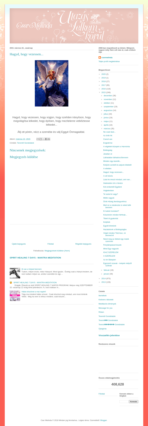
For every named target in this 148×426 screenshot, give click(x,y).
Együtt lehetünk (109, 226)
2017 (103, 85)
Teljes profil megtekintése (109, 61)
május (106, 121)
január (107, 274)
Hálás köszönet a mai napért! (34, 292)
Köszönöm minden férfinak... (115, 215)
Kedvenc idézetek (106, 300)
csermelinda (106, 57)
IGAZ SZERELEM (110, 252)
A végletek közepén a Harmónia (116, 146)
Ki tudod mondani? (111, 211)
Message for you (105, 308)
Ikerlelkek (103, 295)
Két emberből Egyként (112, 187)
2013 (103, 282)
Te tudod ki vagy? (110, 194)
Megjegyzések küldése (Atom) (57, 251)
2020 (103, 74)
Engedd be (107, 143)
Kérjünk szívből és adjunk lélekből (117, 165)
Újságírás (103, 329)
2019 (103, 78)
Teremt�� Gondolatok (108, 320)
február (107, 270)
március (107, 128)
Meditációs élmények (107, 304)
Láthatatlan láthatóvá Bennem (115, 157)
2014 (103, 278)
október (107, 103)
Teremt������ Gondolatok (112, 324)
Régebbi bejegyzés (83, 244)
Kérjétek (106, 222)
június (106, 117)
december (108, 95)
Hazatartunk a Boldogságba (114, 229)
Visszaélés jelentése (109, 335)
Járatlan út (107, 154)
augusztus (108, 110)
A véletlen (107, 168)
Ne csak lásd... (109, 132)
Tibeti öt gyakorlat (110, 218)
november (108, 99)
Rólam (101, 312)
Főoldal (50, 244)
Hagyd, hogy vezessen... (113, 172)
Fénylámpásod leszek (112, 245)
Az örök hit (107, 135)
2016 (103, 89)
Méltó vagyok (108, 198)
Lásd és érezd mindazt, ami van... (117, 179)
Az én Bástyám (109, 260)
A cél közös (108, 176)
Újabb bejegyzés (19, 244)
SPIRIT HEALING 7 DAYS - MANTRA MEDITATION (35, 257)
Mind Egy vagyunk (111, 249)
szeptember (109, 106)
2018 (103, 81)
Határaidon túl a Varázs (113, 183)
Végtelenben (108, 190)
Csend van (107, 139)
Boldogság (107, 150)
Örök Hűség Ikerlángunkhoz (114, 201)
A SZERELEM (109, 256)
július (106, 114)
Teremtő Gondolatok (25, 143)
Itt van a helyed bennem (32, 269)
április (106, 125)
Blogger (103, 420)
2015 (103, 92)
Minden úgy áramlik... (112, 161)
